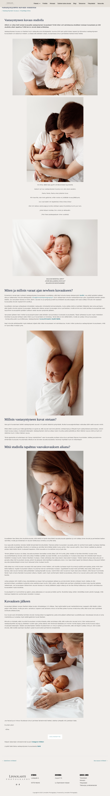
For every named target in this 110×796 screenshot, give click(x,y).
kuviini (82, 295)
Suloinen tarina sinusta (64, 3)
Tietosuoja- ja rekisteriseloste (88, 785)
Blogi (74, 3)
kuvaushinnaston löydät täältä (50, 319)
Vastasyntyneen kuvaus (11, 11)
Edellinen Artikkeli (9, 761)
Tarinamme (82, 3)
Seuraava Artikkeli (101, 761)
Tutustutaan (83, 778)
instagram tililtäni (38, 742)
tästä (39, 746)
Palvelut (37, 3)
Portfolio (45, 3)
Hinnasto (52, 3)
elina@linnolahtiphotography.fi (42, 297)
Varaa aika (100, 3)
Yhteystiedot (91, 3)
